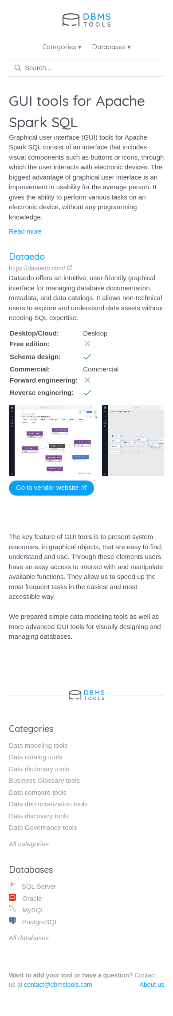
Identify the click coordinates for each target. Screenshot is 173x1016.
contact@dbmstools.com (58, 984)
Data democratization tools (48, 804)
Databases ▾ (111, 47)
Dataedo (27, 256)
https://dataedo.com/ (41, 268)
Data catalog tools (35, 757)
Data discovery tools (39, 816)
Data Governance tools (43, 827)
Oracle (25, 898)
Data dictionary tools (39, 769)
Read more (25, 231)
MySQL (26, 909)
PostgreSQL (33, 921)
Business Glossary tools (44, 780)
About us (152, 984)
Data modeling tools (38, 745)
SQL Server (32, 886)
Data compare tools (38, 792)
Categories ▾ (62, 47)
